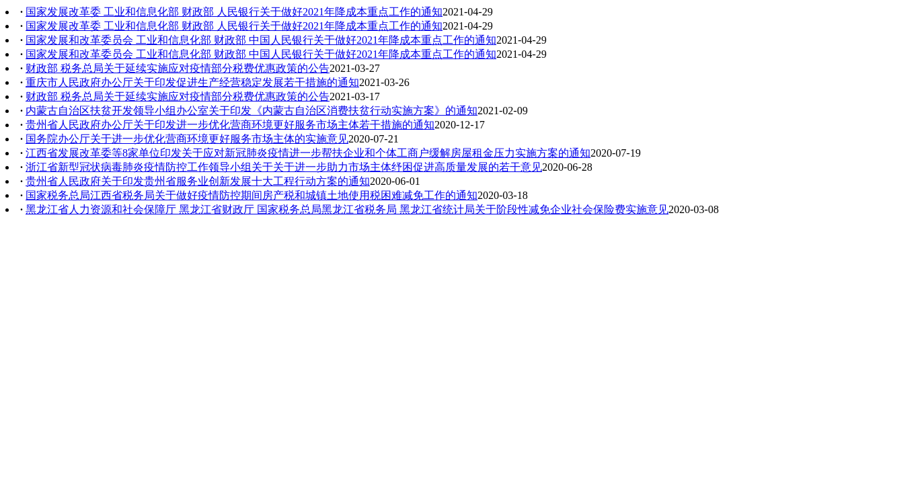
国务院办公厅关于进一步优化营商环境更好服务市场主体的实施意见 (187, 139)
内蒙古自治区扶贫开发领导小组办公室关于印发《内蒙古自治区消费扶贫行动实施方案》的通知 (252, 110)
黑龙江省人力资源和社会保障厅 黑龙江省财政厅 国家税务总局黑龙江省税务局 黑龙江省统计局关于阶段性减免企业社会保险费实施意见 (347, 209)
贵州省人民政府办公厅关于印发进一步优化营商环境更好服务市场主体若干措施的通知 (230, 124)
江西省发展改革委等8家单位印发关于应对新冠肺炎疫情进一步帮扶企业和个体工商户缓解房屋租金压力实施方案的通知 (308, 153)
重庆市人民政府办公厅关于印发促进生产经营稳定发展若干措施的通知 (192, 82)
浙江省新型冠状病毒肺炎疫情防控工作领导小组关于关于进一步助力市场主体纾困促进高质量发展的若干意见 (284, 167)
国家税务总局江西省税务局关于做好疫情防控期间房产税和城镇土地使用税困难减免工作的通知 (252, 195)
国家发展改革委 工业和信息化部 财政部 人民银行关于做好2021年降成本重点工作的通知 (234, 11)
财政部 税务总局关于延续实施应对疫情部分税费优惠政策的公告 (178, 68)
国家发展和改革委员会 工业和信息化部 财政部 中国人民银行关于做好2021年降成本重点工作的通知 (261, 40)
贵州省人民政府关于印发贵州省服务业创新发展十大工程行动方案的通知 (198, 181)
